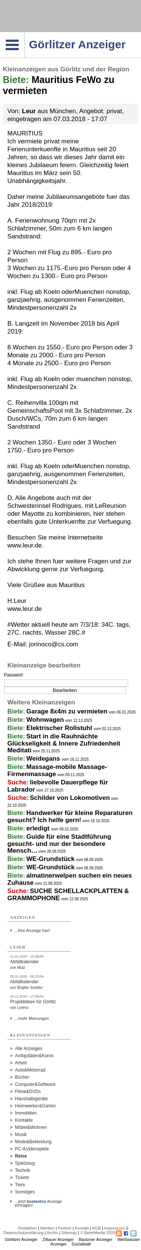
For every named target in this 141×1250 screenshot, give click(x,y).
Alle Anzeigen (28, 1048)
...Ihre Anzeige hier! (32, 930)
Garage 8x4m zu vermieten (66, 711)
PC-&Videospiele (32, 1149)
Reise (21, 1156)
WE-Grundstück (50, 859)
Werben (47, 1228)
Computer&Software (35, 1084)
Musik (21, 1134)
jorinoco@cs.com (53, 644)
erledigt (38, 828)
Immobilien (26, 1113)
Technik (22, 1170)
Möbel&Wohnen (31, 1127)
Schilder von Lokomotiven (70, 797)
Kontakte (24, 1120)
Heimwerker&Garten (35, 1106)
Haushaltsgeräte (31, 1099)
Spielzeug (25, 1163)
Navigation (24, 34)
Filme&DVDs (28, 1091)
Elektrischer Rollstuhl (60, 728)
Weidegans (44, 758)
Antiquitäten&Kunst (34, 1056)
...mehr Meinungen (32, 1018)
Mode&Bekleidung (33, 1142)
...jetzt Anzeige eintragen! (38, 1201)
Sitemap (69, 1232)
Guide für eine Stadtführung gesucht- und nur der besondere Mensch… (59, 843)
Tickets (22, 1177)
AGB (96, 1228)
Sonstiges (25, 1192)
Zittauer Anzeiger (58, 1239)
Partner (64, 1228)
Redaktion (27, 1228)
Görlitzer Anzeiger (21, 1239)
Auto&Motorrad (30, 1070)
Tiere (20, 1185)
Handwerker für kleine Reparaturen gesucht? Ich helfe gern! (70, 816)
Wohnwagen (45, 719)
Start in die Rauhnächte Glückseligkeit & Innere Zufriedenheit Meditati (64, 743)
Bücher (22, 1077)
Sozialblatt (81, 1244)
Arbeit (21, 1063)
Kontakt (82, 1228)
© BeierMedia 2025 (97, 1232)
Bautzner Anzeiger (95, 1239)
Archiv (52, 1232)
